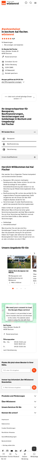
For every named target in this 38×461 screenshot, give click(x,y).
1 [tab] (13, 289)
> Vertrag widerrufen (8, 445)
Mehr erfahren (15, 282)
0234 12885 (7, 67)
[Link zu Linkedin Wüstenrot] (16, 451)
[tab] (19, 132)
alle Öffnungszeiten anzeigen (13, 82)
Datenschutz (6, 424)
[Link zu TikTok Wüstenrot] (25, 451)
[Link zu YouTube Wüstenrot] (11, 451)
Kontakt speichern (10, 73)
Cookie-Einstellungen (8, 428)
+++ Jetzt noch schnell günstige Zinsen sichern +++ (19, 98)
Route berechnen (9, 57)
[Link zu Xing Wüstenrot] (20, 451)
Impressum (5, 419)
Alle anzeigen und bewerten (12, 45)
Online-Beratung (9, 64)
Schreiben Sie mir (9, 62)
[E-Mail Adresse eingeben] (16, 387)
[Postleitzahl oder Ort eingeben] (16, 370)
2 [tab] (17, 289)
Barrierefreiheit (6, 441)
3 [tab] (21, 289)
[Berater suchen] (34, 370)
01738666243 (8, 70)
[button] (26, 2)
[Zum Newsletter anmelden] (34, 387)
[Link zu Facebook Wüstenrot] (3, 451)
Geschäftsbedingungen (9, 437)
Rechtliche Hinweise (8, 432)
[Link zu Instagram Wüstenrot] (7, 451)
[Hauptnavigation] (34, 3)
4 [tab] (25, 289)
